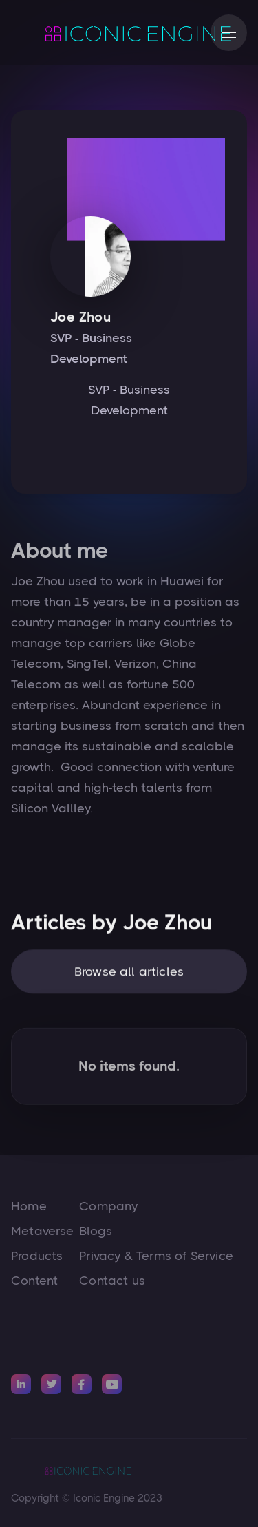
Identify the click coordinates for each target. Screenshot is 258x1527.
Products (37, 1256)
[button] (229, 32)
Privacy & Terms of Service (156, 1256)
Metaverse (42, 1231)
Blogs (95, 1231)
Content (34, 1280)
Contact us (112, 1280)
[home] (104, 33)
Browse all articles (129, 975)
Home (29, 1206)
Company (108, 1206)
